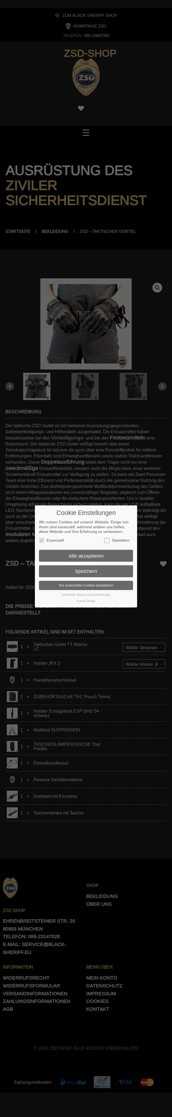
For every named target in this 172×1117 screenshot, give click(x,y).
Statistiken (116, 531)
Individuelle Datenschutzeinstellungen (86, 586)
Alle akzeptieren (86, 547)
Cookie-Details (86, 592)
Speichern (86, 562)
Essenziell (51, 531)
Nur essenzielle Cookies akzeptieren (86, 577)
